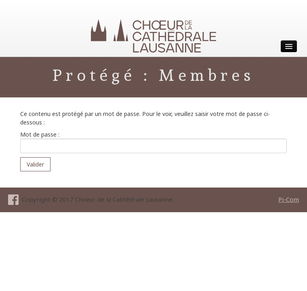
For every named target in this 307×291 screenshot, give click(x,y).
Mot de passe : (153, 142)
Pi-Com (288, 199)
